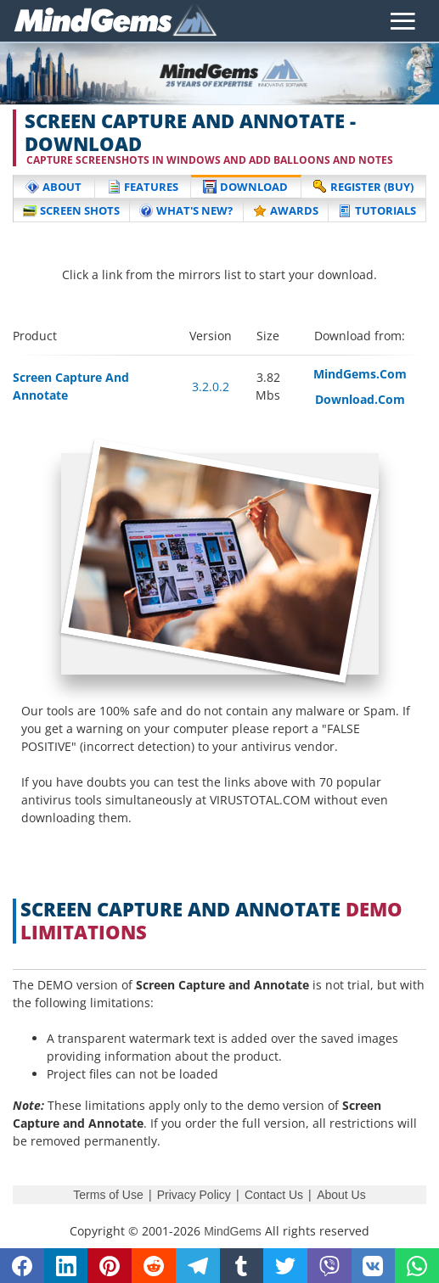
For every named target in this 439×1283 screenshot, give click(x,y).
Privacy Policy (194, 1195)
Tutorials (377, 210)
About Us (341, 1195)
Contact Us (274, 1195)
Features (142, 186)
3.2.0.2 (210, 386)
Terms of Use (108, 1195)
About (53, 186)
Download (245, 186)
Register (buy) (363, 186)
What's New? (186, 210)
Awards (285, 210)
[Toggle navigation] (403, 21)
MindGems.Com (360, 374)
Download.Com (360, 399)
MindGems (233, 1231)
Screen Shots (71, 210)
